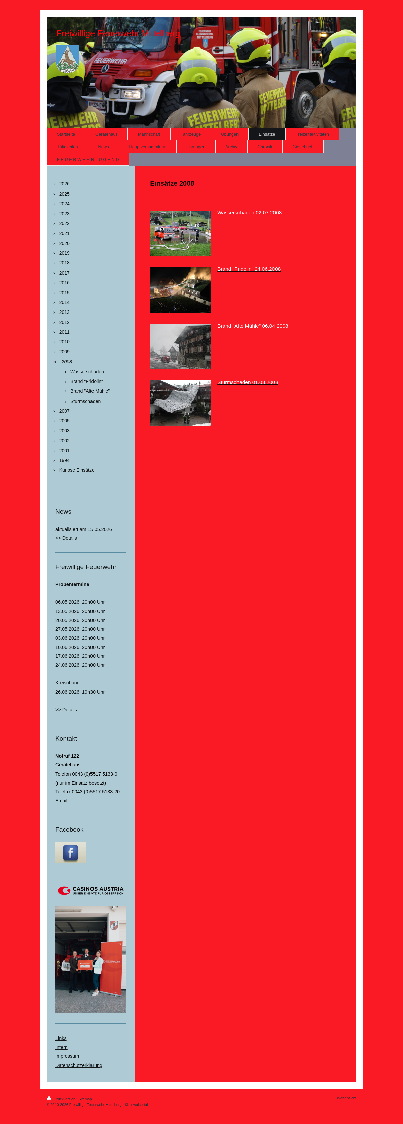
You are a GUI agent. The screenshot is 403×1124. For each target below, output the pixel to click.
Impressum (67, 1056)
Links (61, 1038)
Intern (61, 1047)
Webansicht (346, 1098)
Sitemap (85, 1099)
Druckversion (61, 1099)
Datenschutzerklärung (78, 1065)
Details (69, 538)
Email (61, 800)
